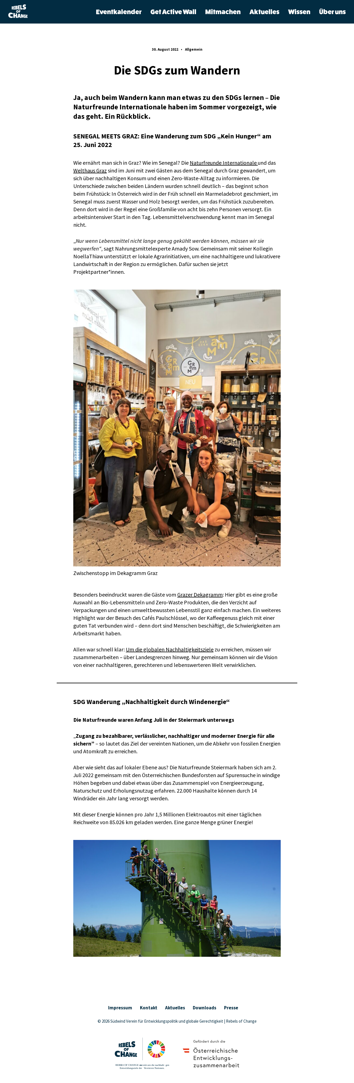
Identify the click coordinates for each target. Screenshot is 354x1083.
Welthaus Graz (90, 170)
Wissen (299, 12)
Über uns (332, 12)
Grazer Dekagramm (200, 594)
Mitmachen (223, 12)
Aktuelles (264, 12)
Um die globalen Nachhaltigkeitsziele (170, 649)
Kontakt (148, 1008)
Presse (231, 1008)
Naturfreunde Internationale (224, 162)
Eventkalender (119, 12)
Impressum (120, 1008)
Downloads (204, 1008)
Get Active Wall (173, 12)
